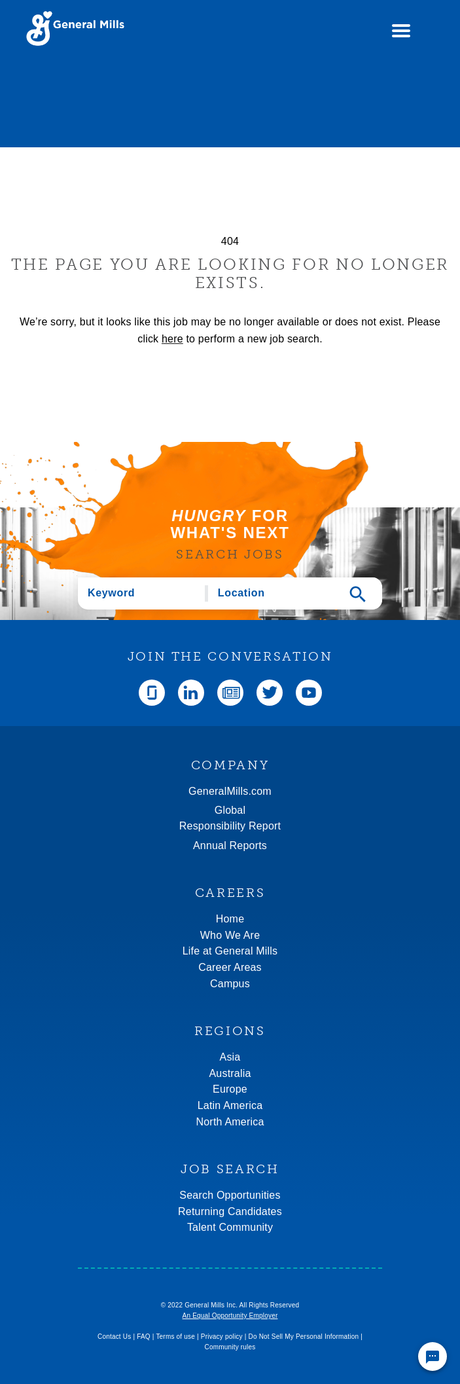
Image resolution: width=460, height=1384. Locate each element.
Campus (230, 983)
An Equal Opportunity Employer (230, 1315)
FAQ (143, 1336)
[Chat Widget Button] (432, 1356)
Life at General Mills (230, 950)
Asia (230, 1057)
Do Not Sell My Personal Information (304, 1336)
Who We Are (230, 935)
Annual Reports (230, 845)
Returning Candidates (230, 1211)
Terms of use (175, 1336)
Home (230, 918)
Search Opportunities (229, 1195)
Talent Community (230, 1227)
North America (230, 1121)
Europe (230, 1089)
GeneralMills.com (230, 791)
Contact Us (114, 1336)
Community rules (229, 1347)
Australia (230, 1073)
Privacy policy (222, 1336)
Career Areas (230, 967)
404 (230, 241)
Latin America (230, 1105)
